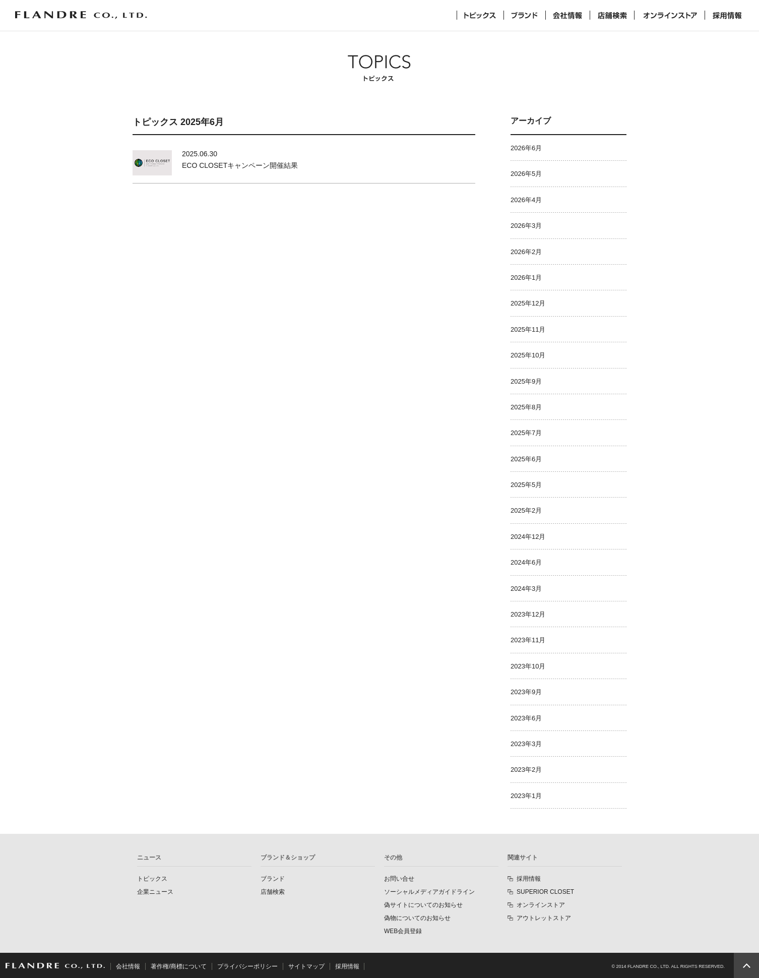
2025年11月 (528, 329)
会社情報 (568, 15)
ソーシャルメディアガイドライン (429, 891)
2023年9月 (526, 692)
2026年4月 (526, 200)
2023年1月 (526, 796)
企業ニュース (155, 891)
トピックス (480, 15)
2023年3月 (526, 744)
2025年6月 (526, 459)
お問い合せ (399, 878)
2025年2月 (526, 510)
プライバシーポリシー (247, 966)
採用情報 (727, 15)
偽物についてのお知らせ (417, 918)
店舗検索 (612, 15)
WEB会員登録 (403, 931)
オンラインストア (670, 15)
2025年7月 (526, 433)
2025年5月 (526, 484)
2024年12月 (528, 536)
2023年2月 (526, 769)
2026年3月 (526, 225)
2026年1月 (526, 277)
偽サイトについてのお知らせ (423, 904)
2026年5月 (526, 173)
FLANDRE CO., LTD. (55, 966)
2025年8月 (526, 407)
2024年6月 (526, 562)
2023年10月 (528, 666)
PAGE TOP (746, 965)
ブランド (524, 15)
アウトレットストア (544, 918)
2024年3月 (526, 588)
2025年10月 (528, 355)
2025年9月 (526, 381)
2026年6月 (526, 148)
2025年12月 (528, 303)
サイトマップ (306, 966)
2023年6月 (526, 718)
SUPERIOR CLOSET (545, 891)
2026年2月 (526, 252)
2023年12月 (528, 614)
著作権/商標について (179, 966)
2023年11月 (528, 640)
